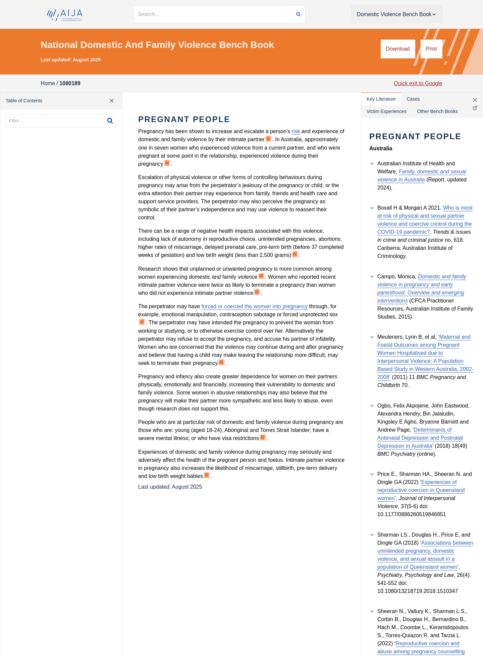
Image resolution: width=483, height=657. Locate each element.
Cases (413, 99)
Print (431, 49)
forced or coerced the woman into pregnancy (255, 306)
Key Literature (381, 99)
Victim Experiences (387, 111)
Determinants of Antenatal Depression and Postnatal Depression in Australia (420, 438)
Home (48, 83)
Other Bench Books (437, 111)
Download (398, 49)
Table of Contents (24, 100)
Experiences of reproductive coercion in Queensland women (421, 490)
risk (296, 131)
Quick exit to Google (418, 83)
